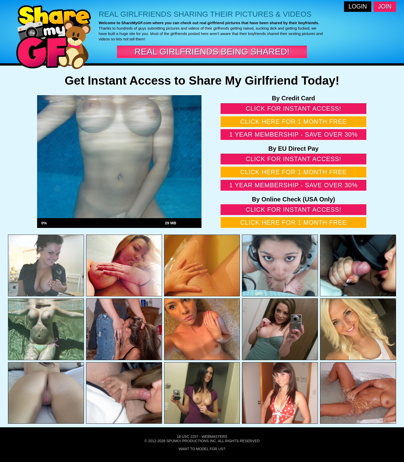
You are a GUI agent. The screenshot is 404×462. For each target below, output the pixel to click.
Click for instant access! (293, 108)
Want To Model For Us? (202, 449)
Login (357, 6)
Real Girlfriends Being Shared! (211, 51)
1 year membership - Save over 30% (293, 134)
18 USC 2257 (187, 436)
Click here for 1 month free (293, 121)
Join (384, 6)
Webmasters (214, 436)
